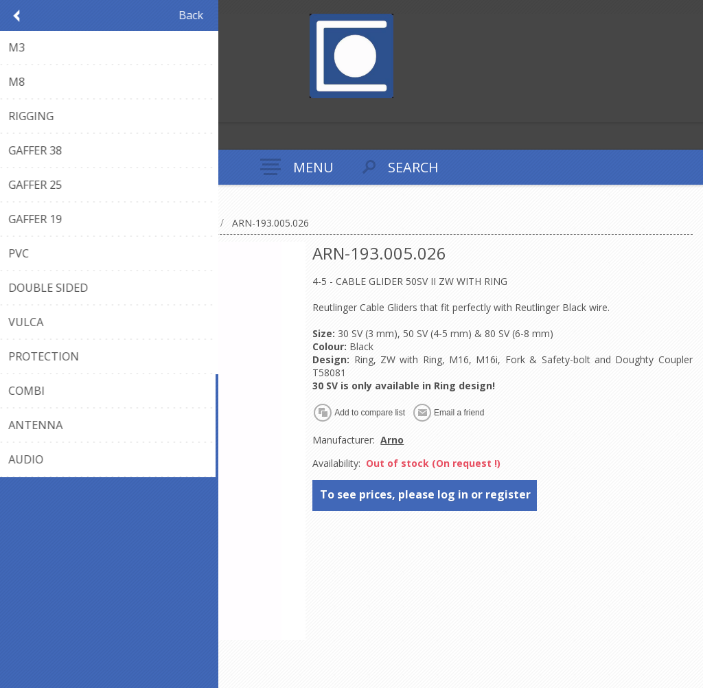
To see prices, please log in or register (425, 494)
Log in (40, 110)
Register (13, 110)
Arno (392, 439)
